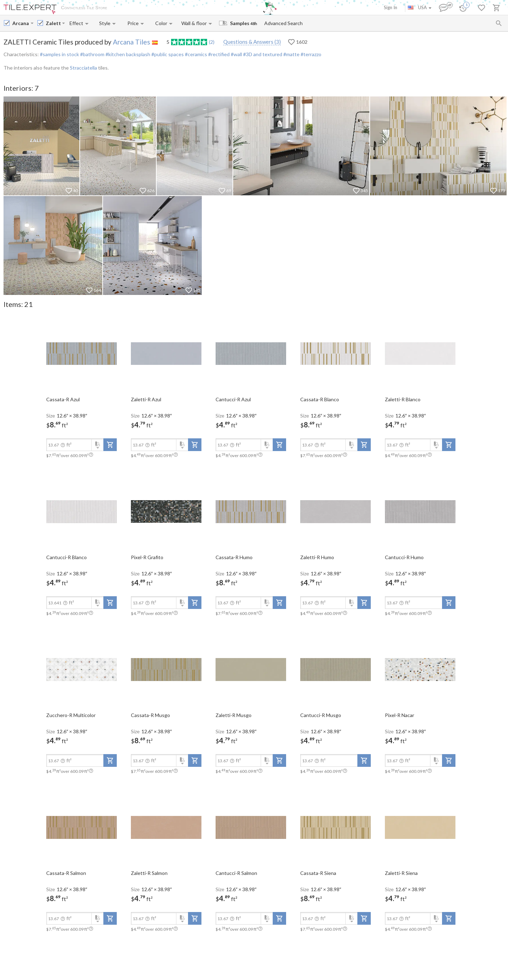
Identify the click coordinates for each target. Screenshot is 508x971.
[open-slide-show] (81, 353)
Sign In (390, 7)
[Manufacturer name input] (21, 23)
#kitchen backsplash (127, 54)
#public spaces (167, 54)
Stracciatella (83, 68)
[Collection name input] (53, 23)
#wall (236, 54)
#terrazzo (310, 54)
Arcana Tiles (131, 42)
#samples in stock (59, 54)
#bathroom (91, 54)
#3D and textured (262, 54)
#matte (291, 54)
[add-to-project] (110, 444)
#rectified (218, 54)
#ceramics (195, 54)
